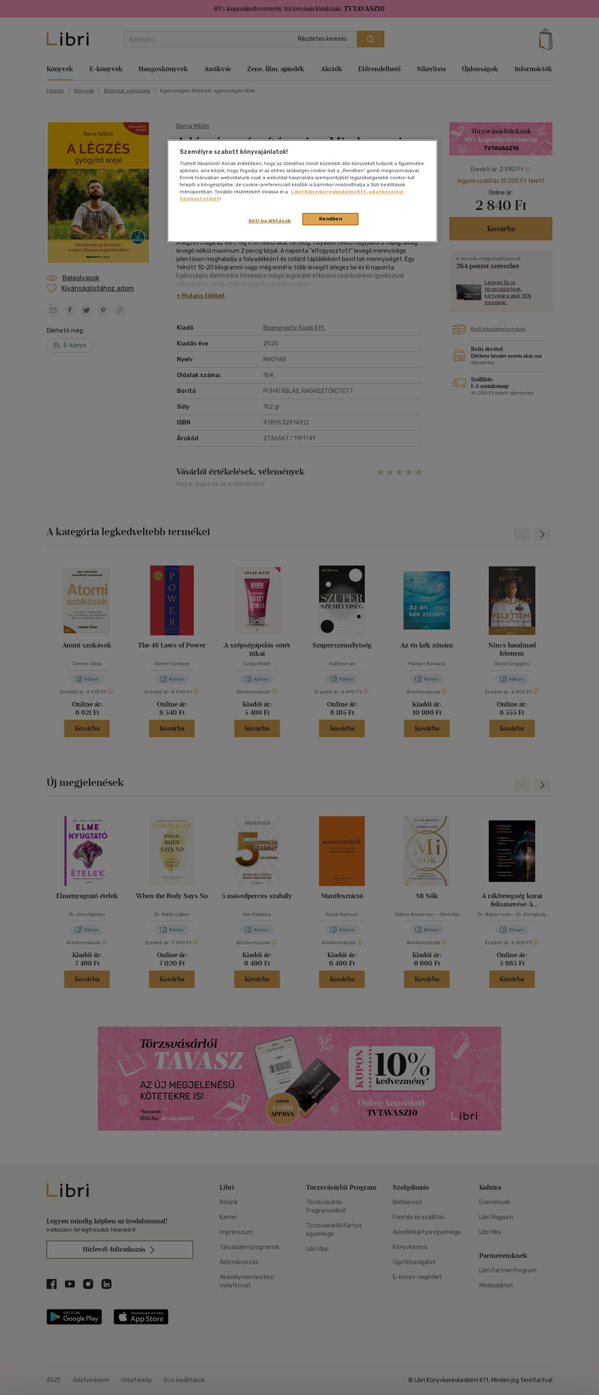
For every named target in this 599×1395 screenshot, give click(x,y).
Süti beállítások (269, 221)
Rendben (330, 219)
